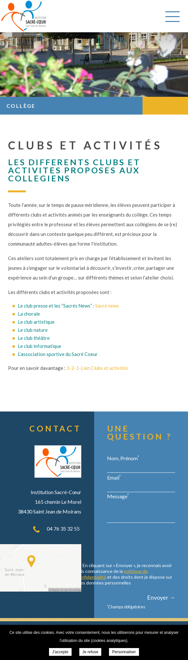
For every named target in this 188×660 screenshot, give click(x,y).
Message (118, 496)
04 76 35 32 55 (63, 528)
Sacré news (107, 306)
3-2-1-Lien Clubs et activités (97, 368)
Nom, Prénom (123, 458)
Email (114, 477)
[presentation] (126, 543)
